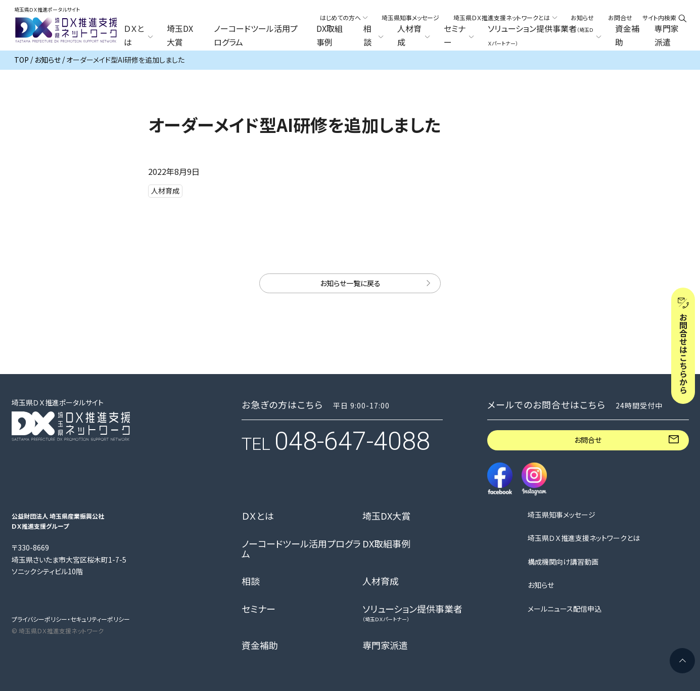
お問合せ (620, 17)
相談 (251, 581)
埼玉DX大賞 (180, 35)
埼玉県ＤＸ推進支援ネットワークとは (584, 538)
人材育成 (380, 581)
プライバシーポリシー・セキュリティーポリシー (71, 619)
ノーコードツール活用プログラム (256, 35)
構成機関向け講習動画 (563, 562)
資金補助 (627, 35)
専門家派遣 (667, 35)
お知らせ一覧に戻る (350, 283)
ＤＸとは (258, 516)
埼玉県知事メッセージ (410, 17)
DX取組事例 (329, 35)
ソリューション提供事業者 (412, 613)
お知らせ (582, 17)
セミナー (258, 609)
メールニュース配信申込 (564, 609)
